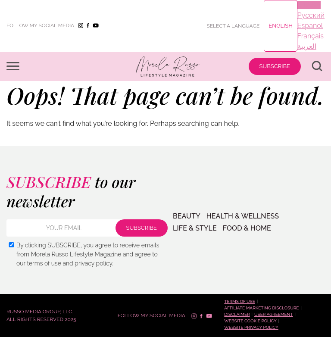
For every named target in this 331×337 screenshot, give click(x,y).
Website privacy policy (251, 327)
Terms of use (239, 301)
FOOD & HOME (247, 228)
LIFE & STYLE (195, 228)
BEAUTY (186, 216)
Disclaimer (237, 314)
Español (310, 26)
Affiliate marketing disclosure (261, 308)
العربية (306, 46)
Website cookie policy (250, 320)
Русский (311, 15)
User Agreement (273, 314)
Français (310, 36)
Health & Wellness (242, 216)
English (281, 25)
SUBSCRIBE (274, 66)
